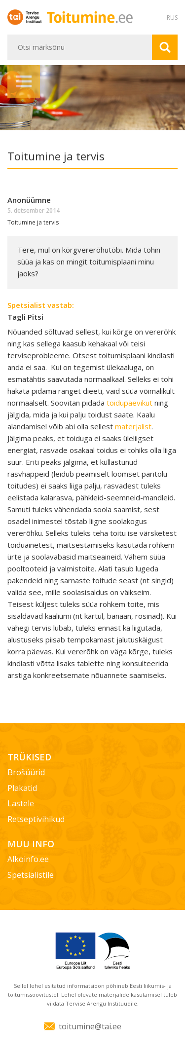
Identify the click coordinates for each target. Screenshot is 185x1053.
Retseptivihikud (36, 819)
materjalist (133, 426)
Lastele (20, 803)
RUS (172, 17)
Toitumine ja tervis (33, 222)
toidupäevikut (130, 403)
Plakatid (22, 788)
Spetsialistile (30, 874)
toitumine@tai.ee (90, 1026)
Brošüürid (26, 772)
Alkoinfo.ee (28, 859)
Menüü (23, 81)
